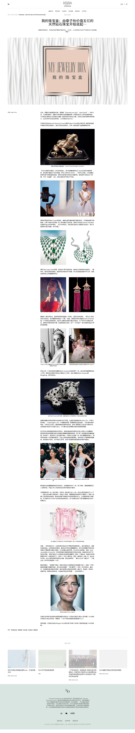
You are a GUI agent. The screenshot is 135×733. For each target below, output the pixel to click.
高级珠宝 (35, 629)
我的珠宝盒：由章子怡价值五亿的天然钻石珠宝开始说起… (32, 14)
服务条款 (59, 723)
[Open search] (123, 4)
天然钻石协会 (14, 629)
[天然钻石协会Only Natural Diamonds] (67, 4)
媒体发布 (77, 11)
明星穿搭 (20, 629)
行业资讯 (64, 11)
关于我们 (84, 11)
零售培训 (57, 11)
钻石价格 (25, 629)
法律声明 (67, 723)
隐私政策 (75, 723)
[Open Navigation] (12, 4)
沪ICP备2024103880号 (85, 727)
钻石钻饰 (30, 629)
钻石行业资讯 (14, 14)
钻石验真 (71, 11)
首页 (9, 14)
